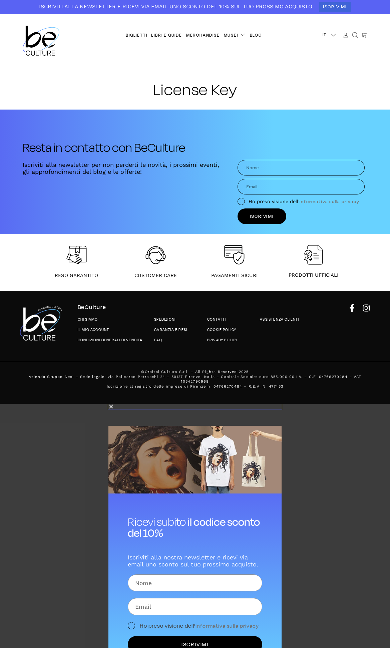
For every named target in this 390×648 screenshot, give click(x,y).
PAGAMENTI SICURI (234, 275)
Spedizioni (164, 319)
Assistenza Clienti (279, 319)
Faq (158, 339)
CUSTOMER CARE (155, 275)
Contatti (216, 319)
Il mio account (93, 329)
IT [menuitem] (325, 35)
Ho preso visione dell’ (304, 201)
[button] (235, 35)
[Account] (346, 35)
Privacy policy (222, 339)
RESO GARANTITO (76, 275)
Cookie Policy (222, 329)
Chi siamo (88, 319)
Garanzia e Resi (170, 329)
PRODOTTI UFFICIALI (313, 275)
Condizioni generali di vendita (110, 339)
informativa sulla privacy (330, 201)
